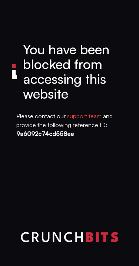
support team (84, 116)
